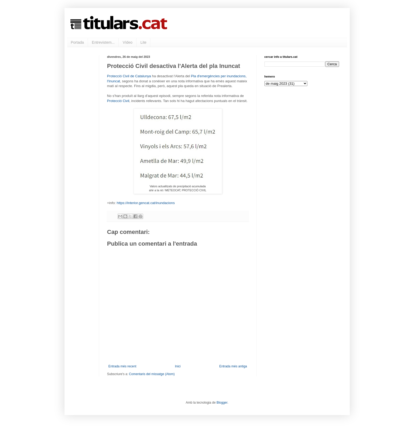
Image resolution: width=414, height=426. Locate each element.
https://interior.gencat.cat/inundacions (146, 203)
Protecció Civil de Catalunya (129, 76)
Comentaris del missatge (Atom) (152, 374)
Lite (143, 42)
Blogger (221, 402)
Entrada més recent (122, 366)
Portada (77, 42)
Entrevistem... (103, 42)
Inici (177, 366)
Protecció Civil (118, 101)
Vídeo (127, 42)
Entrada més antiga (233, 366)
